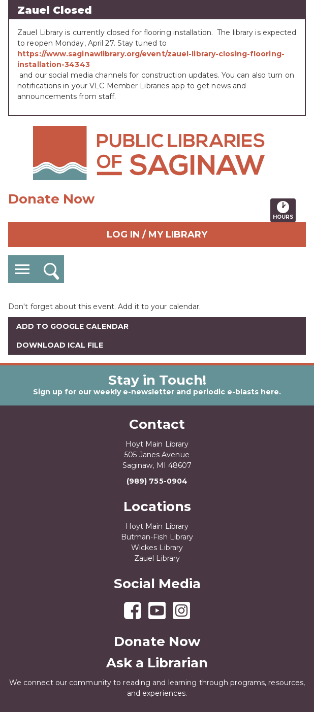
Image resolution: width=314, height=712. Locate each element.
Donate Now (51, 199)
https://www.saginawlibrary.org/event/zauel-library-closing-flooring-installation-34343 (151, 59)
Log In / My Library (157, 234)
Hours (284, 210)
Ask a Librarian (157, 662)
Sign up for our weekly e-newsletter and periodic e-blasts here (156, 391)
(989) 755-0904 (157, 481)
